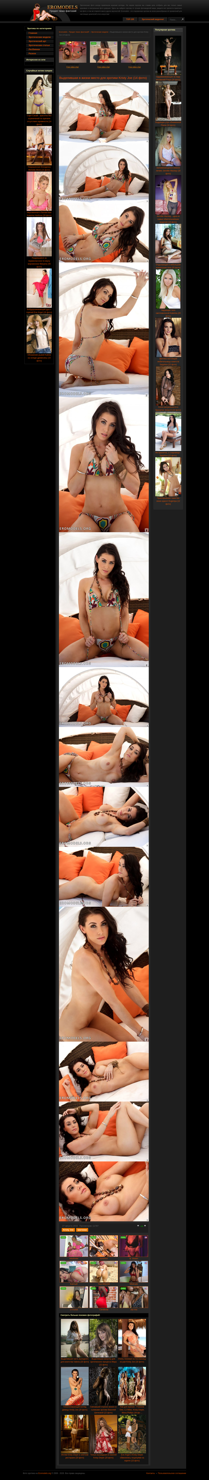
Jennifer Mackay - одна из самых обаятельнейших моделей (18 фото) (168, 218)
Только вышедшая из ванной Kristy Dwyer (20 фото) (103, 1455)
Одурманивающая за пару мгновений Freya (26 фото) (168, 77)
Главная (33, 33)
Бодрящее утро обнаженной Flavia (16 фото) (168, 122)
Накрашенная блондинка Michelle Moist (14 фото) (39, 167)
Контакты (150, 1473)
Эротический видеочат (153, 19)
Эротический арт (37, 41)
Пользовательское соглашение (172, 1473)
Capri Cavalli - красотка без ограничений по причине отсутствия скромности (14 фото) (39, 119)
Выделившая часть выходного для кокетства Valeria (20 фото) (75, 1359)
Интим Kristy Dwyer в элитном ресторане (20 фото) (75, 1455)
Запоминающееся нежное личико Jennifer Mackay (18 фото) (168, 170)
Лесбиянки (34, 49)
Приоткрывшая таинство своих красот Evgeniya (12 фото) (168, 500)
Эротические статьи (39, 45)
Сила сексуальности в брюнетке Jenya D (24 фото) (168, 407)
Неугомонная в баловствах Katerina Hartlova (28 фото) (39, 213)
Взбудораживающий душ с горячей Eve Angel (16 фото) (39, 309)
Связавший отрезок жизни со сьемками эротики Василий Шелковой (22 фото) (103, 1409)
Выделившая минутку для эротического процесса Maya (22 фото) (103, 1361)
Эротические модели (40, 37)
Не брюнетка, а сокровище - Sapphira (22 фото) (168, 453)
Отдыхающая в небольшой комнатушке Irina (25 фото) (168, 265)
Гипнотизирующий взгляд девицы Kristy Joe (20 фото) (75, 1407)
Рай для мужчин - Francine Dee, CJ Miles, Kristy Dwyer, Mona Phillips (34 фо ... (132, 1409)
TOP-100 (130, 19)
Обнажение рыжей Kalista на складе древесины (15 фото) (39, 357)
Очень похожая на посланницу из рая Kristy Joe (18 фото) (132, 1359)
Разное (32, 53)
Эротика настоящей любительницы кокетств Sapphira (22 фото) (168, 360)
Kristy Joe (68, 1230)
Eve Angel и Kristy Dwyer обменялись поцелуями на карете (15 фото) (132, 1457)
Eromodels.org (44, 1473)
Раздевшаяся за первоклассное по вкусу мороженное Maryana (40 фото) (39, 261)
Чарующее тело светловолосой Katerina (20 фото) (168, 312)
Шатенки (82, 1230)
